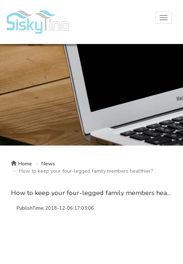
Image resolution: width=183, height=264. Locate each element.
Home (21, 163)
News (48, 163)
